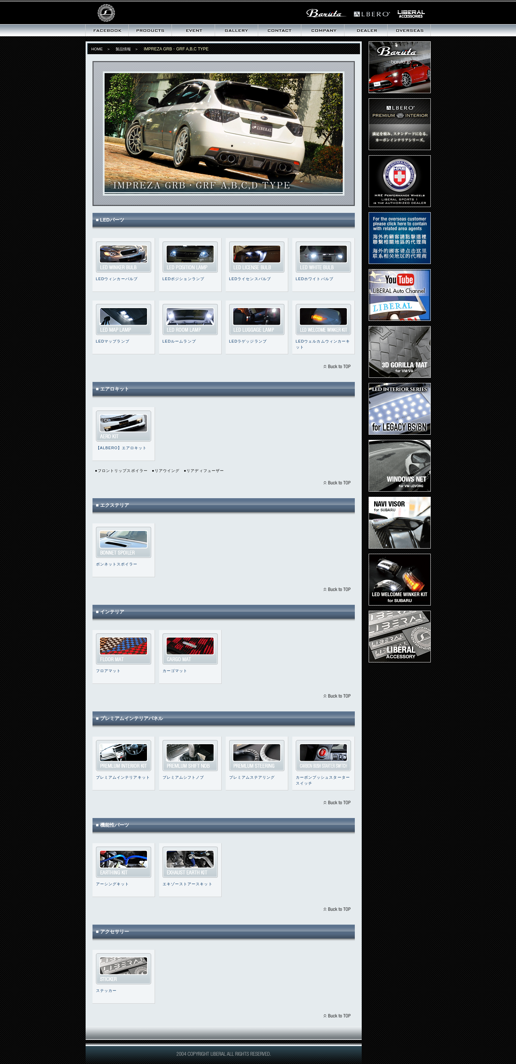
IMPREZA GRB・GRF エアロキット (123, 426)
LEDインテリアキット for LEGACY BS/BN (400, 409)
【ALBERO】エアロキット (121, 448)
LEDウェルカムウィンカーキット (323, 319)
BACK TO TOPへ (337, 367)
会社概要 (322, 30)
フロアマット (123, 648)
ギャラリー (236, 30)
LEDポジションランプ (190, 257)
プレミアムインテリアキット (123, 755)
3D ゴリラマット (400, 352)
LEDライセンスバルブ (256, 257)
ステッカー (123, 968)
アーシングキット (123, 862)
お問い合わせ (279, 30)
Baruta (400, 67)
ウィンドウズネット (400, 466)
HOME (97, 49)
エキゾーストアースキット (190, 862)
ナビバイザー (400, 523)
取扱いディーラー (365, 30)
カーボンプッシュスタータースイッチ (323, 755)
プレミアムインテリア (400, 124)
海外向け (409, 30)
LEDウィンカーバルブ (123, 257)
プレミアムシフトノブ (190, 755)
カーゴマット (190, 648)
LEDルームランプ (190, 319)
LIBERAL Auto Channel (400, 295)
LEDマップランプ (123, 319)
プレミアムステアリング (256, 755)
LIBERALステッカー (400, 636)
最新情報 (106, 30)
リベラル (128, 12)
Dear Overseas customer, (400, 238)
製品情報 (150, 30)
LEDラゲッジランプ (256, 319)
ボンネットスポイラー (123, 542)
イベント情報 (193, 30)
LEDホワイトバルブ (323, 257)
